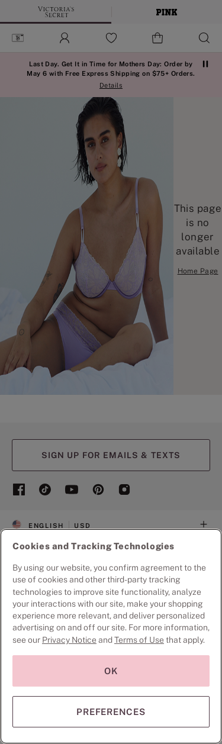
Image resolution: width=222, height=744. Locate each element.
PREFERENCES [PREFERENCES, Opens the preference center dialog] (110, 712)
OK (111, 671)
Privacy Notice (69, 640)
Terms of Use (139, 640)
